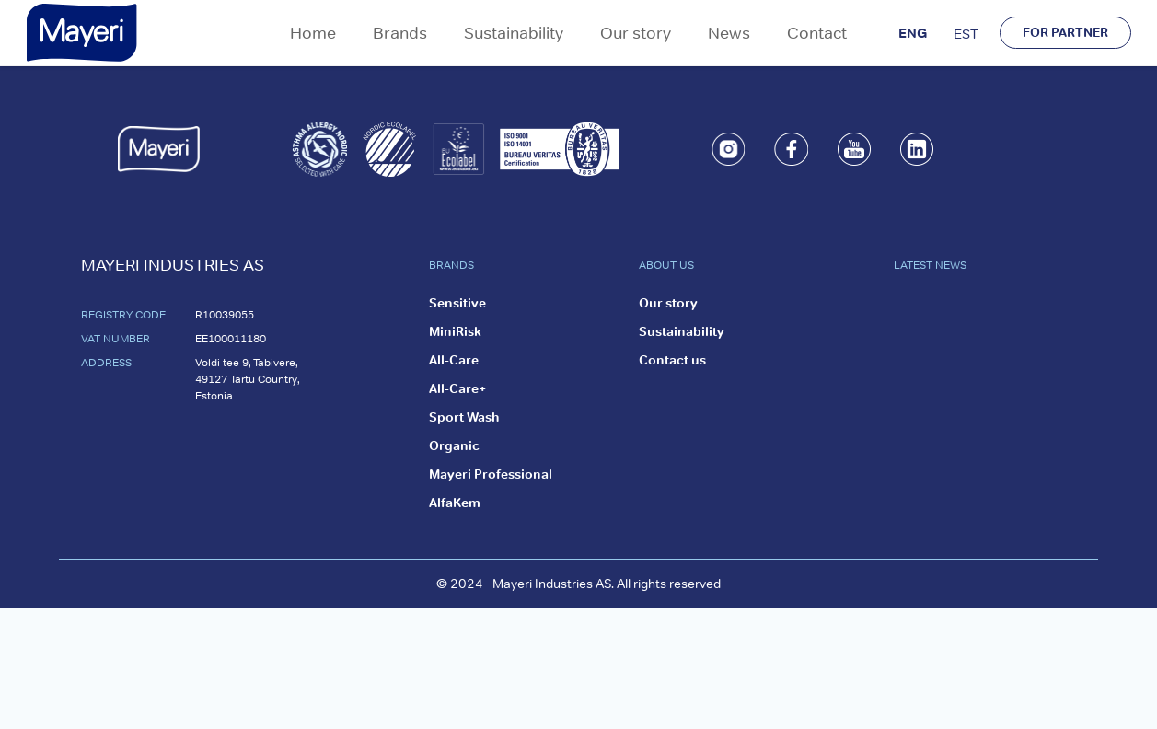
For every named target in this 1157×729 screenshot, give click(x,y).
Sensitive (457, 303)
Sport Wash (464, 417)
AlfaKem (454, 502)
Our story (635, 32)
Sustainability (513, 32)
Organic (454, 445)
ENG (912, 32)
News (729, 32)
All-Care (454, 360)
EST (966, 33)
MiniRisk (455, 331)
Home (313, 32)
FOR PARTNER (1065, 32)
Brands (400, 32)
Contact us (672, 360)
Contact (817, 32)
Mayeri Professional (490, 474)
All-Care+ (458, 388)
